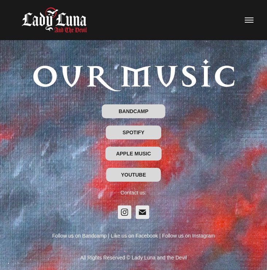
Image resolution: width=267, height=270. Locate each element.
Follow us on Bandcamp (79, 236)
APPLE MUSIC (133, 154)
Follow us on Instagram (188, 236)
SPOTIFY (133, 132)
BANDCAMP (133, 111)
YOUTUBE (133, 175)
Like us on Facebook (134, 236)
